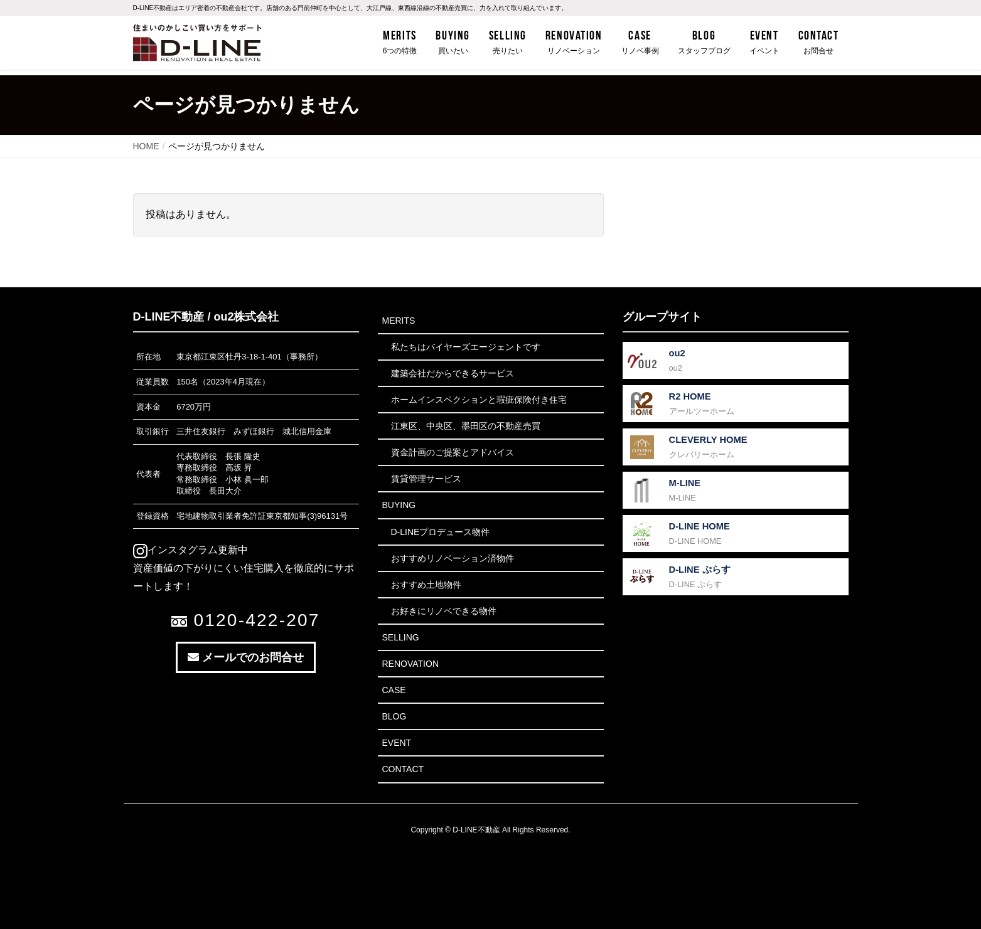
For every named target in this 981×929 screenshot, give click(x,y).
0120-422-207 (245, 620)
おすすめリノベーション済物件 (452, 558)
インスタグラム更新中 (190, 549)
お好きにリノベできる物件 (443, 611)
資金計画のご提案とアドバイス (452, 452)
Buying (399, 505)
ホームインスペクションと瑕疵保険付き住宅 (479, 400)
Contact (403, 769)
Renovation (410, 664)
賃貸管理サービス (426, 479)
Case (394, 690)
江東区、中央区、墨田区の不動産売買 (465, 426)
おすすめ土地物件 (426, 585)
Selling (400, 637)
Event (397, 743)
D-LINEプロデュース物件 (440, 532)
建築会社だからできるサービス (452, 373)
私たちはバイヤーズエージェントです (465, 347)
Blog (394, 716)
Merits (398, 321)
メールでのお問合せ (246, 657)
